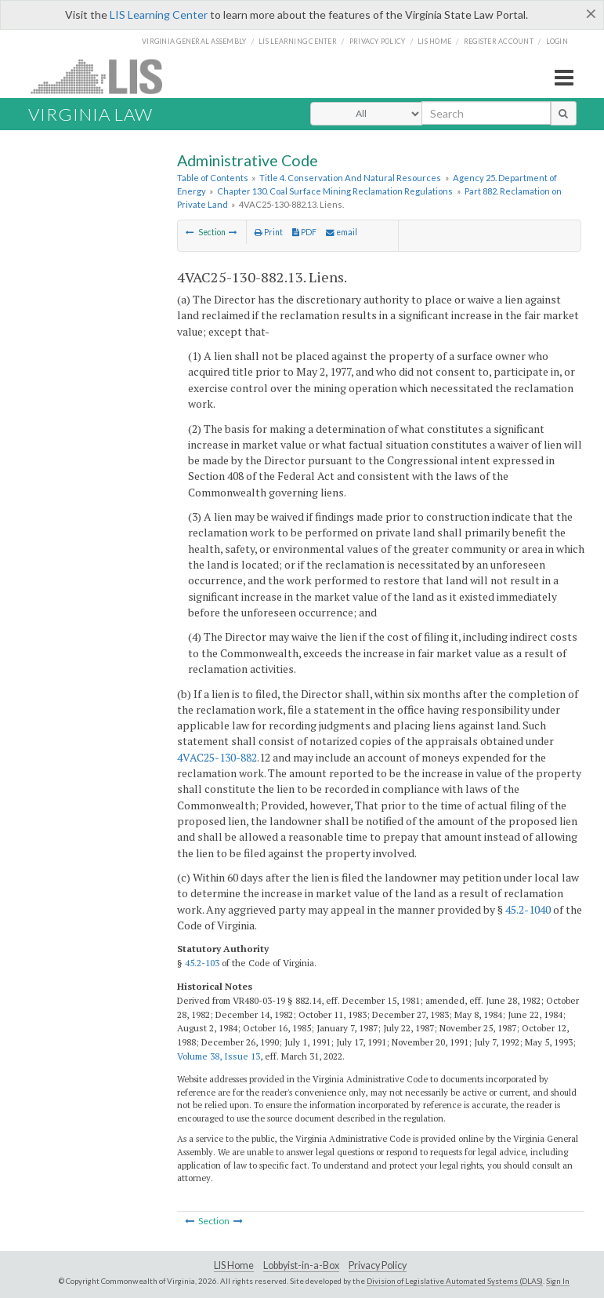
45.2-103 (202, 963)
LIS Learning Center (159, 14)
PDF (304, 232)
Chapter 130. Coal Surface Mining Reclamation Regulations (335, 191)
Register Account (498, 41)
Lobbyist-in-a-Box (301, 1265)
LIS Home (234, 1265)
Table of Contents (212, 178)
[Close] (591, 13)
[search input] (486, 113)
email (341, 232)
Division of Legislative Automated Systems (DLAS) (455, 1280)
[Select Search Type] (366, 113)
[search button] (564, 113)
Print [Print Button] (269, 232)
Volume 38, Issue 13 (218, 1056)
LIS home (434, 41)
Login (557, 41)
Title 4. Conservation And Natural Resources (350, 178)
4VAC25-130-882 (217, 757)
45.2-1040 (528, 909)
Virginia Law (90, 114)
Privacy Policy (377, 41)
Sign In (558, 1280)
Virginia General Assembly (194, 41)
